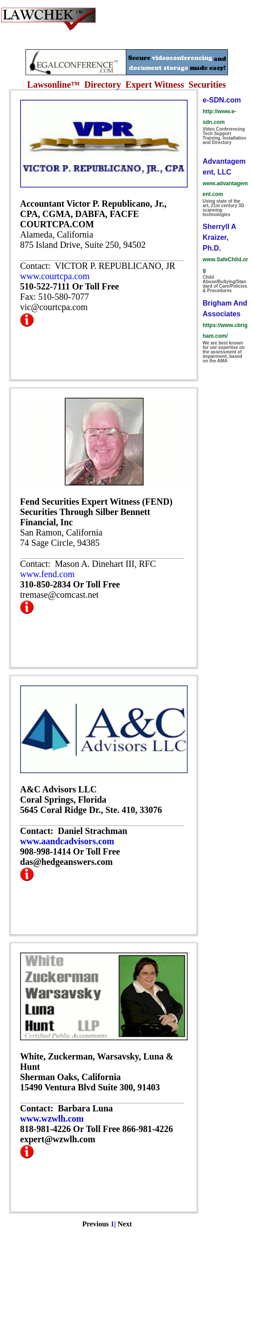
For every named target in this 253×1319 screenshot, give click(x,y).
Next (125, 1224)
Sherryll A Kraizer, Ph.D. (219, 237)
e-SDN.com (222, 100)
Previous (95, 1224)
